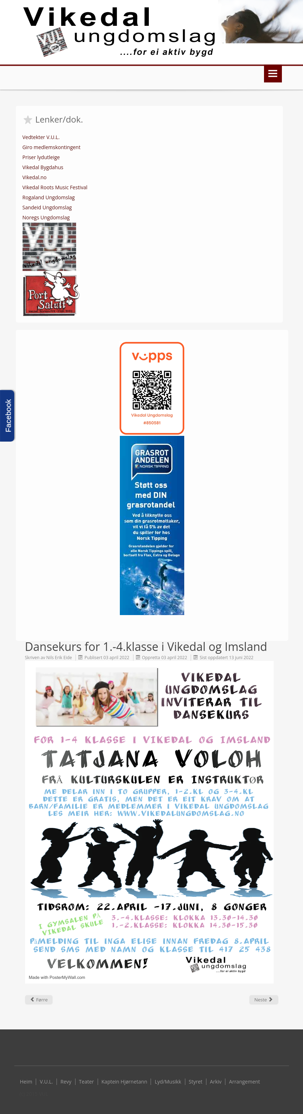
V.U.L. (46, 1082)
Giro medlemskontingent (51, 147)
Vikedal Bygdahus (43, 167)
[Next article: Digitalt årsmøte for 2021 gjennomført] (263, 999)
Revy (66, 1082)
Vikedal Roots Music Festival (55, 187)
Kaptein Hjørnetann (124, 1082)
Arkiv (215, 1082)
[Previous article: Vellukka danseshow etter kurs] (39, 999)
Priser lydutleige (41, 157)
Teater (86, 1082)
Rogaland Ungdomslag (49, 197)
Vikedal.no (35, 177)
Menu (273, 73)
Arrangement (244, 1082)
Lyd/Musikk (168, 1082)
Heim (26, 1082)
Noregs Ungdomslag (46, 217)
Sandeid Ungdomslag (47, 207)
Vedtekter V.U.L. (41, 137)
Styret (195, 1082)
